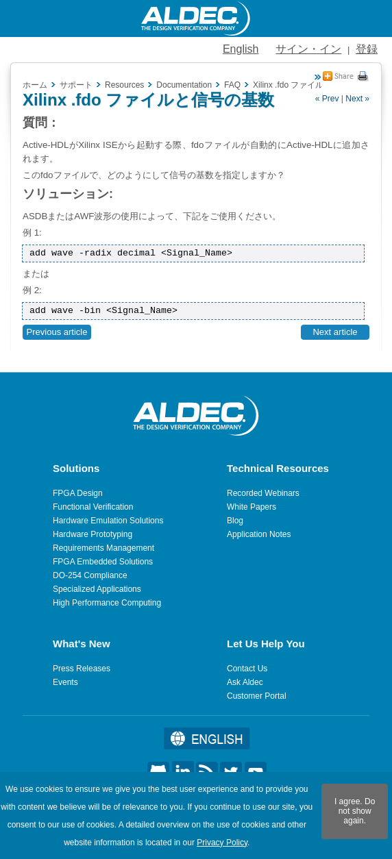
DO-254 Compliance (90, 575)
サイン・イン (308, 49)
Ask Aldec (245, 682)
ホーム (35, 85)
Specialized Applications (97, 589)
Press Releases (81, 668)
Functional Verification (93, 507)
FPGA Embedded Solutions (103, 562)
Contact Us (247, 668)
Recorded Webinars (263, 493)
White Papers (251, 507)
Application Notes (259, 534)
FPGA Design (78, 493)
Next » (357, 98)
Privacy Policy (222, 842)
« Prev (327, 98)
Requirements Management (103, 548)
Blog (235, 520)
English (240, 49)
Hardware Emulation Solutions (108, 520)
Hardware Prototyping (92, 534)
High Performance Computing (107, 603)
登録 (367, 49)
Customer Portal (256, 696)
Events (65, 682)
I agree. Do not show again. (354, 811)
